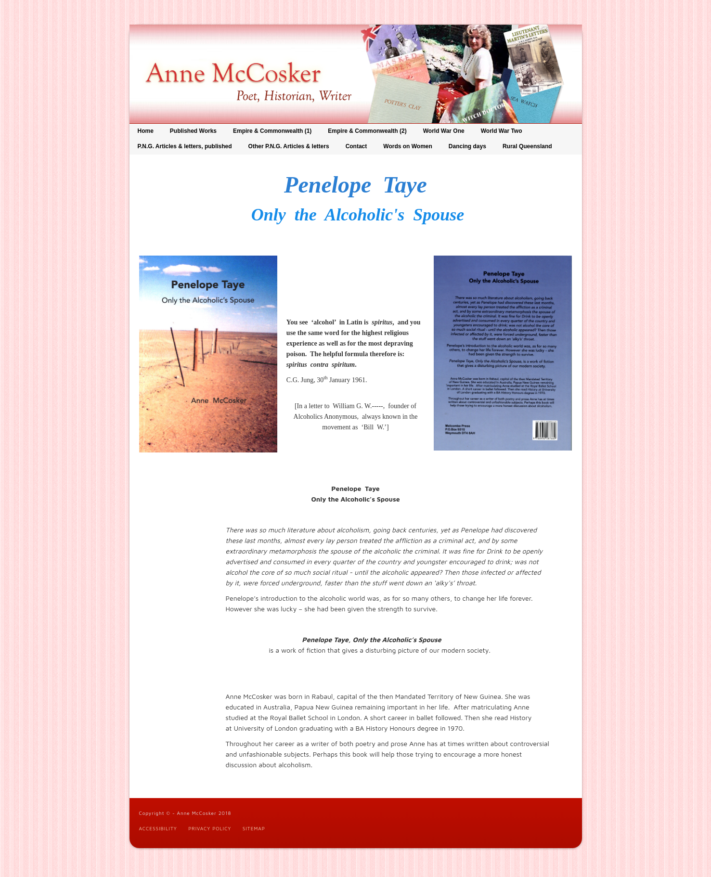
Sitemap (254, 828)
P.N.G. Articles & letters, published (185, 146)
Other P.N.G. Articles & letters (288, 146)
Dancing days (467, 146)
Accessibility (158, 828)
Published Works (193, 131)
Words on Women (407, 146)
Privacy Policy (209, 828)
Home (146, 131)
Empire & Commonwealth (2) (367, 131)
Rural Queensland (527, 146)
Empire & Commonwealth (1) (272, 131)
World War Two (501, 131)
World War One (444, 131)
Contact (356, 146)
